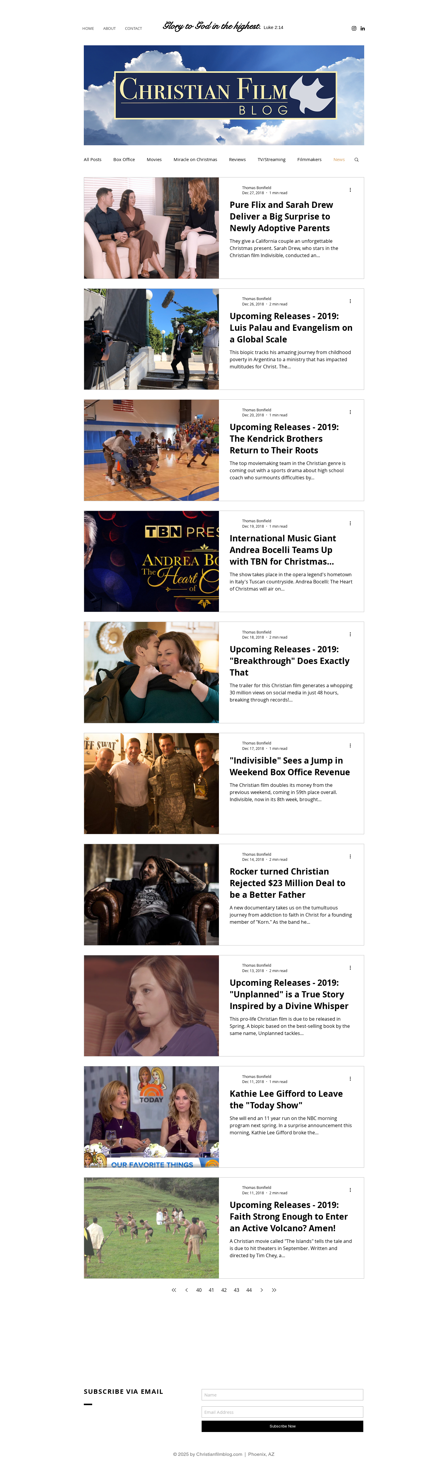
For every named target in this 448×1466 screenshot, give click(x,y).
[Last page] (274, 1290)
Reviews (237, 159)
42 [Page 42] (224, 1290)
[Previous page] (186, 1290)
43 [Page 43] (236, 1290)
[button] (356, 160)
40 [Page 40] (199, 1290)
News (339, 159)
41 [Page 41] (211, 1290)
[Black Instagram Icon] (354, 28)
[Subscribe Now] (282, 1426)
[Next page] (261, 1290)
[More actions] (352, 190)
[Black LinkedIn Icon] (363, 28)
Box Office (124, 159)
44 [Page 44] (249, 1290)
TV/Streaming (271, 159)
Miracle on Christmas (195, 159)
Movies (154, 159)
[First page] (174, 1290)
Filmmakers (309, 159)
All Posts (92, 159)
